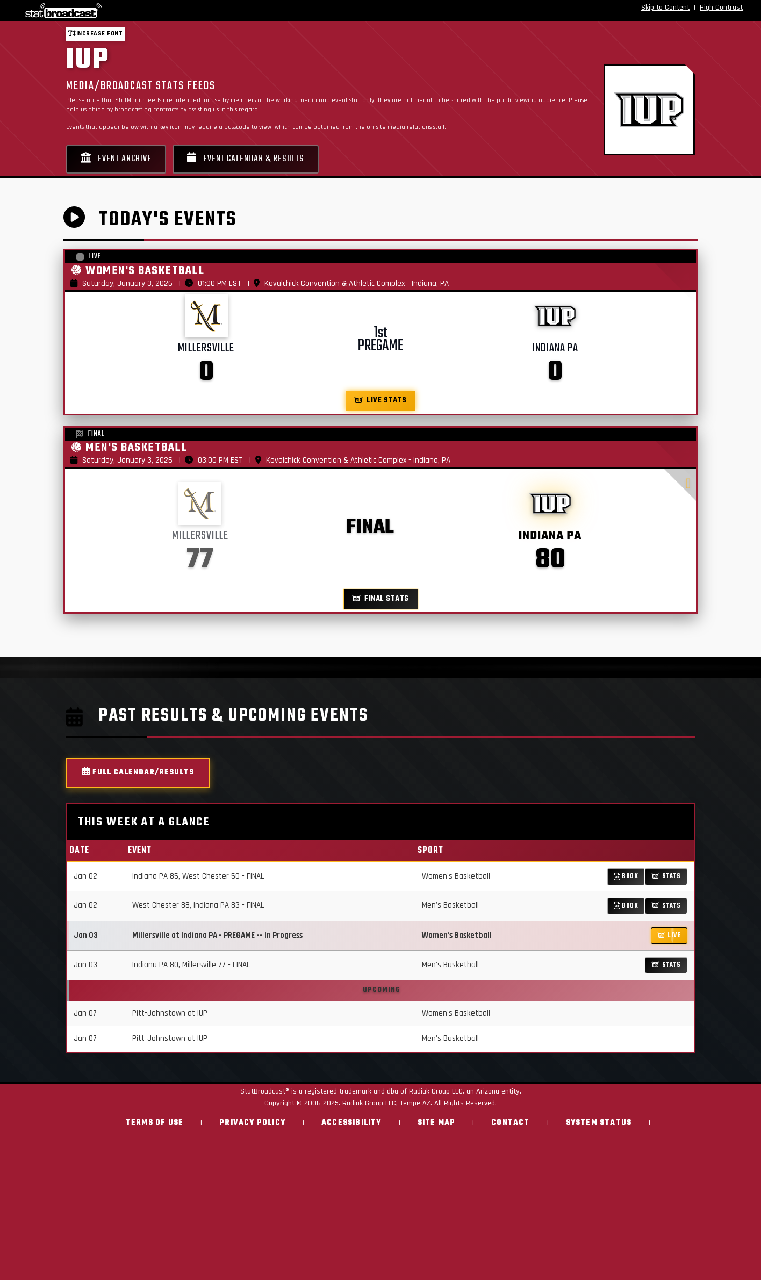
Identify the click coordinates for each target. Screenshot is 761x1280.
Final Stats (381, 599)
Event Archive (116, 159)
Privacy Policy (252, 1123)
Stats (666, 876)
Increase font (95, 34)
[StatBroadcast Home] (132, 10)
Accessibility (351, 1123)
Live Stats (381, 400)
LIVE (669, 935)
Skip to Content (665, 7)
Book (626, 876)
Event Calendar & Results (245, 159)
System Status (599, 1123)
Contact (510, 1123)
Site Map (437, 1123)
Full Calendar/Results (138, 772)
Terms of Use (154, 1123)
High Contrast (721, 7)
